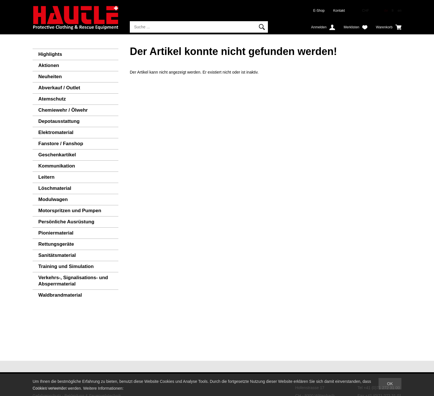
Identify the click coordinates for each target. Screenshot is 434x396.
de (386, 11)
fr (393, 11)
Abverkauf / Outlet (59, 87)
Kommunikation (56, 166)
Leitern (46, 177)
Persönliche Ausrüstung (66, 221)
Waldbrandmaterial (60, 295)
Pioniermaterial (55, 233)
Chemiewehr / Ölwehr (63, 110)
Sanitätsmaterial (57, 255)
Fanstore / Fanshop (60, 143)
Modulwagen (53, 199)
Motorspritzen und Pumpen (69, 210)
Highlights (50, 54)
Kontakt (339, 11)
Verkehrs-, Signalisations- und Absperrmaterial (73, 281)
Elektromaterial (55, 132)
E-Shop (319, 11)
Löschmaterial (54, 188)
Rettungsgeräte (56, 244)
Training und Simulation (66, 266)
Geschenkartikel (57, 154)
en (399, 11)
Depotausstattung (59, 121)
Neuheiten (50, 76)
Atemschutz (52, 99)
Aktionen (48, 65)
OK (390, 383)
